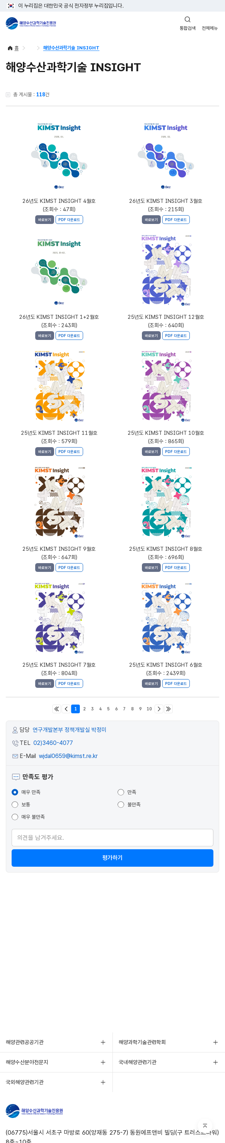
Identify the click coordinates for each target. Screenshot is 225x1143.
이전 (66, 709)
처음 (56, 709)
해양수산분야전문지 (27, 1062)
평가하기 (112, 857)
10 (149, 708)
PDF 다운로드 (69, 219)
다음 (159, 709)
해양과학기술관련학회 (142, 1042)
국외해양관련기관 (25, 1082)
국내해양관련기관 (137, 1062)
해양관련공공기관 (25, 1042)
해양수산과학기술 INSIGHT (71, 48)
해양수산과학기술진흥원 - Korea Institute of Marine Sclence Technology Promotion (31, 23)
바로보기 (44, 219)
